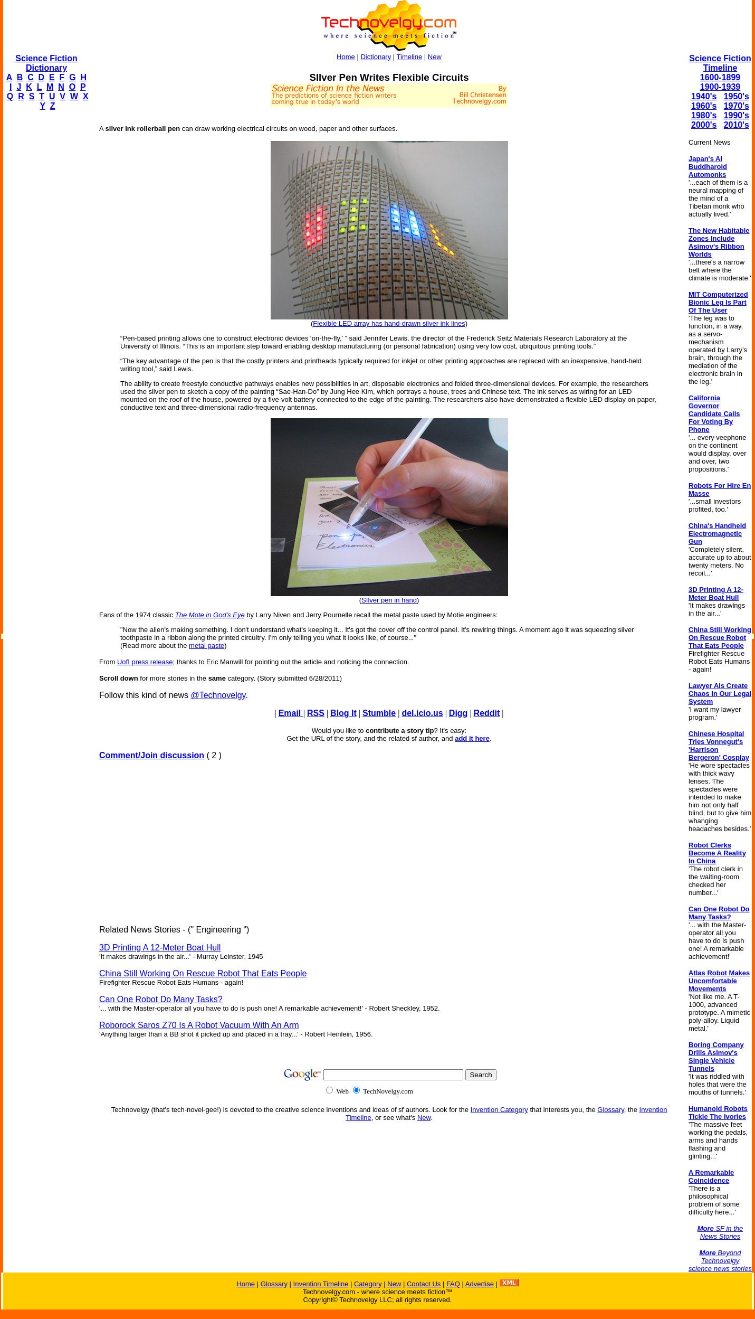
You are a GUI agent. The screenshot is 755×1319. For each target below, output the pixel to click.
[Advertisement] (45, 277)
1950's (736, 96)
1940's (703, 96)
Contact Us (424, 1284)
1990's (736, 115)
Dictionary (375, 57)
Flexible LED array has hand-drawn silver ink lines (389, 323)
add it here (472, 738)
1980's (703, 115)
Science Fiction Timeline (720, 63)
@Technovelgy (217, 695)
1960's (703, 105)
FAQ (453, 1284)
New (435, 57)
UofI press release (145, 662)
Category (368, 1284)
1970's (736, 105)
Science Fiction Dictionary (46, 63)
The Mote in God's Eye (210, 615)
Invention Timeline (321, 1284)
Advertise (479, 1284)
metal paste (206, 645)
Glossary (610, 1110)
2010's (736, 124)
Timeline (410, 57)
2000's (703, 124)
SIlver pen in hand (389, 600)
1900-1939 (720, 86)
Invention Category (499, 1110)
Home (346, 57)
